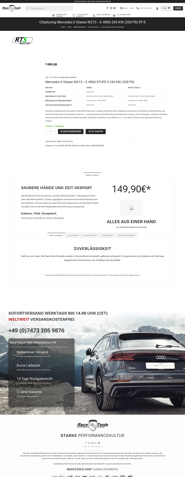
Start (63, 27)
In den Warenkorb (71, 131)
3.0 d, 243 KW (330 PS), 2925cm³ (112, 27)
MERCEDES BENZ (80, 27)
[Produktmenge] (51, 131)
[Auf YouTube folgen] (99, 443)
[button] (157, 8)
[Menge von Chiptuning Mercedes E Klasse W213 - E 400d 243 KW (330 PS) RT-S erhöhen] (54, 131)
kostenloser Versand (68, 77)
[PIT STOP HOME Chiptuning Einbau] (131, 208)
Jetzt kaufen (95, 131)
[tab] (56, 235)
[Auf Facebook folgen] (107, 8)
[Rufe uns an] (96, 443)
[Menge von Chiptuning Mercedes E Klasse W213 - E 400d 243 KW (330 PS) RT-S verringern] (47, 131)
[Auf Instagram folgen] (111, 8)
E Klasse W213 (93, 27)
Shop (69, 27)
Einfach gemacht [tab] (92, 175)
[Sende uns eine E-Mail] (114, 8)
